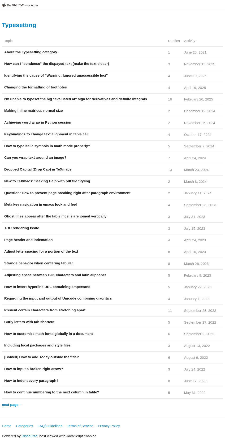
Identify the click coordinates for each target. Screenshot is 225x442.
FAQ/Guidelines (50, 426)
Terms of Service (80, 426)
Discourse (29, 436)
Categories (24, 426)
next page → (12, 405)
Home (6, 426)
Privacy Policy (109, 426)
